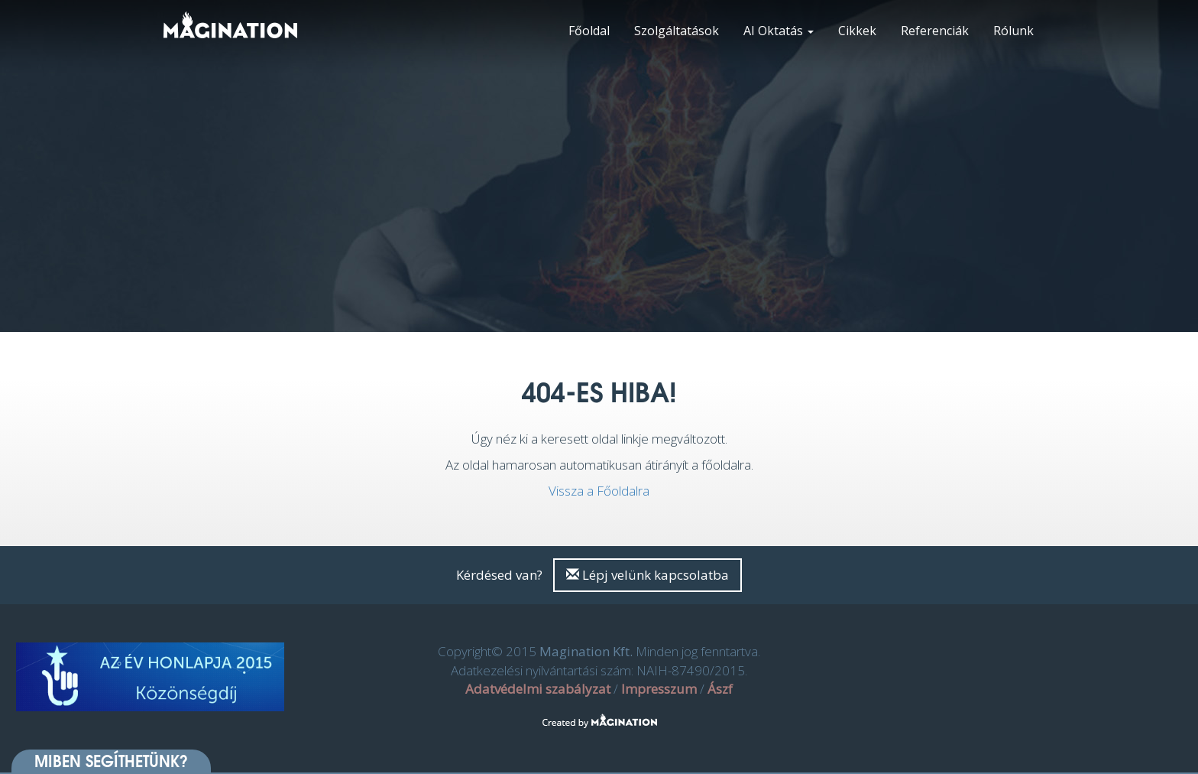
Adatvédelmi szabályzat (537, 689)
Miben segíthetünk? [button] (111, 761)
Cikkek (857, 30)
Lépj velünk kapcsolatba (647, 575)
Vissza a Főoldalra (599, 490)
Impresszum (659, 689)
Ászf (720, 689)
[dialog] (1169, 743)
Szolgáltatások (676, 30)
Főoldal (589, 30)
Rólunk (1013, 30)
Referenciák (935, 30)
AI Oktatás (778, 30)
